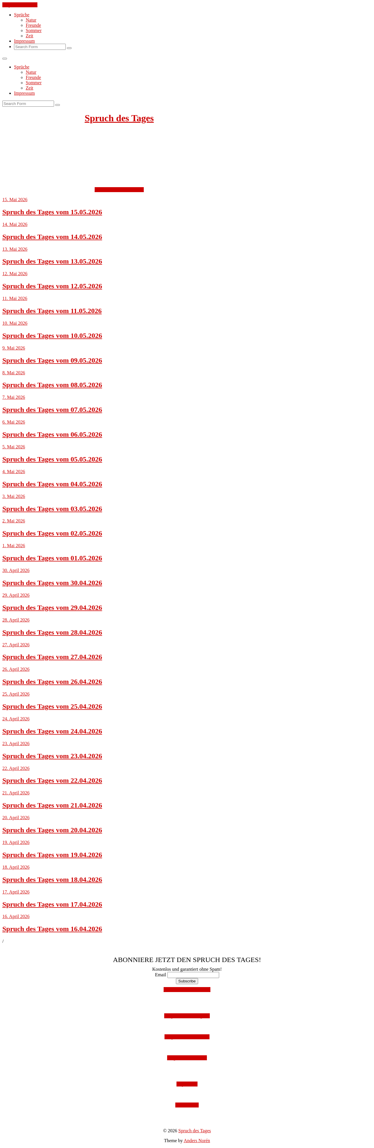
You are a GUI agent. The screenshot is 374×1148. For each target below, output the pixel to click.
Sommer (33, 30)
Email (160, 974)
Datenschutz (186, 1105)
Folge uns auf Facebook (187, 1036)
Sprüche (21, 14)
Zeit (29, 35)
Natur (31, 19)
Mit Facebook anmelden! (187, 989)
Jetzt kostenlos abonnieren (119, 189)
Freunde (33, 25)
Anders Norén (197, 1140)
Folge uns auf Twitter (187, 1057)
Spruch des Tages (119, 118)
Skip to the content (19, 4)
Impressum (24, 40)
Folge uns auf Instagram (186, 1015)
